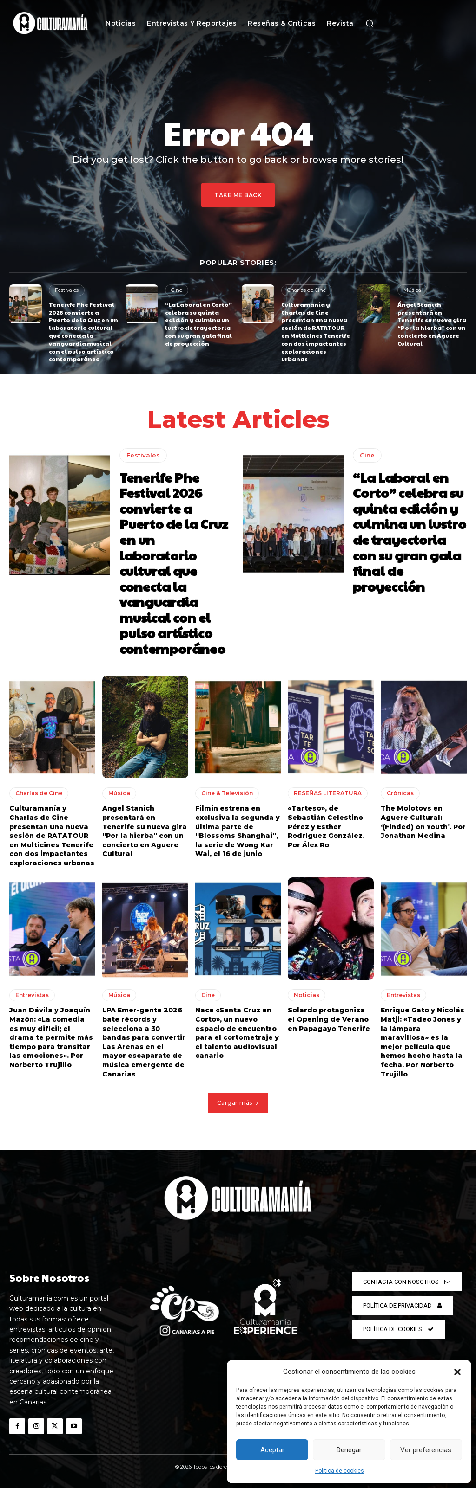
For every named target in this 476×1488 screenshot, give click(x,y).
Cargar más (238, 1102)
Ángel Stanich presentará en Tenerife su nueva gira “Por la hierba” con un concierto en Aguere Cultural (431, 324)
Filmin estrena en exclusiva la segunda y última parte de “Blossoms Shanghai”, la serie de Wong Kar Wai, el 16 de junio (237, 831)
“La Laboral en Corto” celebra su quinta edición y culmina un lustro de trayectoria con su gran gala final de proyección (198, 324)
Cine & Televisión (227, 793)
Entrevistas (32, 995)
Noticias (306, 995)
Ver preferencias (425, 1450)
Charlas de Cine (306, 290)
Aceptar (272, 1450)
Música (412, 290)
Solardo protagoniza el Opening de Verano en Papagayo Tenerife (329, 1019)
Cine (176, 290)
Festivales (67, 290)
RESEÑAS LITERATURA (328, 793)
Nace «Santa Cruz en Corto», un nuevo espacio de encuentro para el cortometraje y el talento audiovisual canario (237, 1033)
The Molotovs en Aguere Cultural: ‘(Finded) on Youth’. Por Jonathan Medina (423, 822)
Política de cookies (339, 1471)
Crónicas (400, 793)
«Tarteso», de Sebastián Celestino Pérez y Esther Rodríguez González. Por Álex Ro (326, 826)
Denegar (349, 1450)
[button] (457, 1372)
